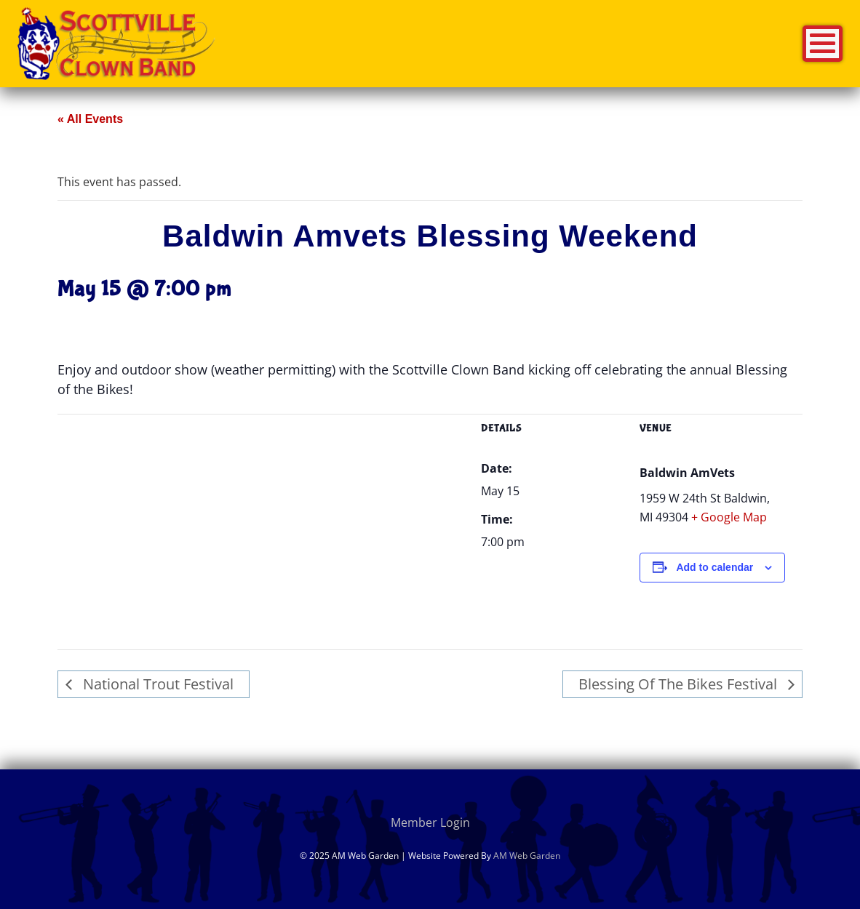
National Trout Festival (156, 684)
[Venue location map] (260, 491)
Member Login (430, 822)
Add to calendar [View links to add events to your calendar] (714, 567)
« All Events (90, 119)
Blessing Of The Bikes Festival (679, 684)
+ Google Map (729, 517)
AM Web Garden (526, 855)
